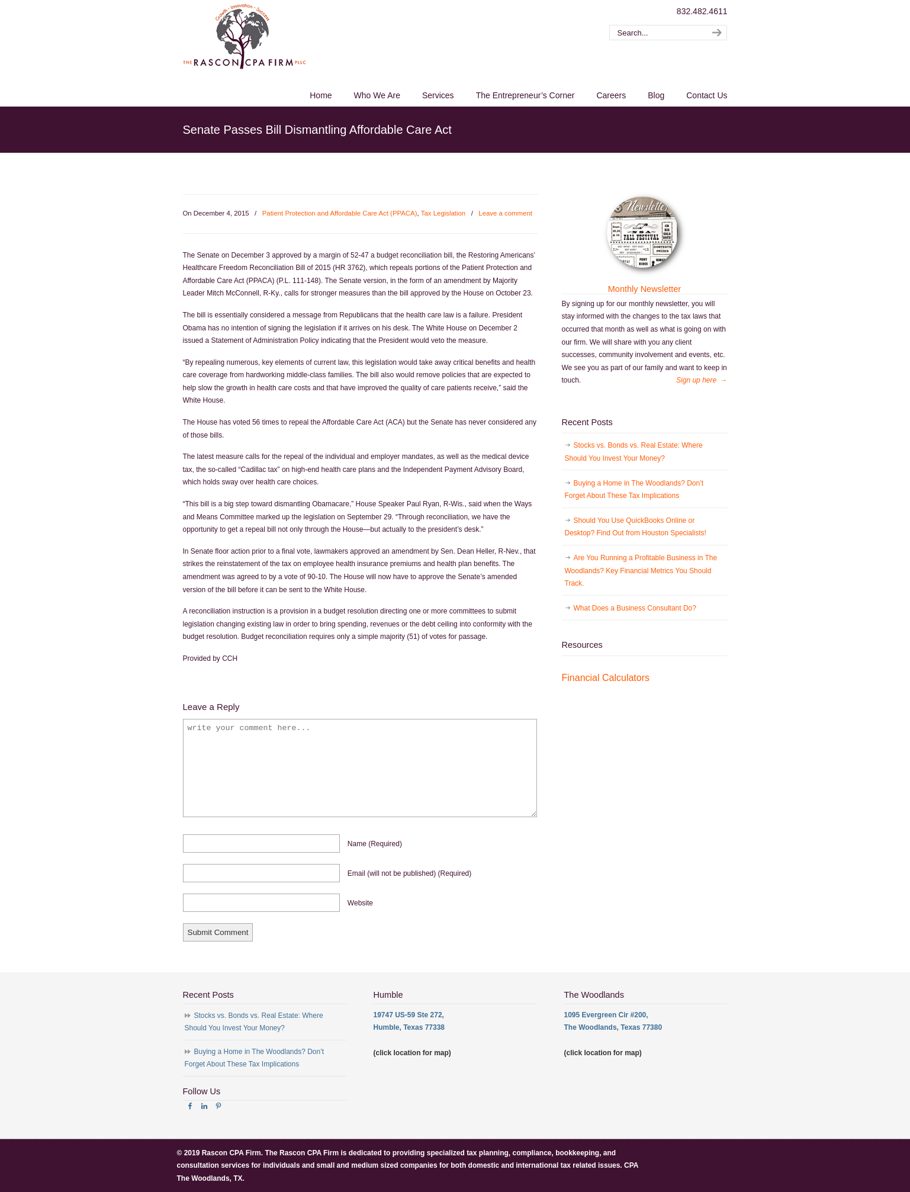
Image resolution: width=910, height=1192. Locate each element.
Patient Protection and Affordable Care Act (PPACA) (339, 213)
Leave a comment (505, 213)
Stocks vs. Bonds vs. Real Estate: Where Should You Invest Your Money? (634, 451)
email (409, 873)
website (360, 903)
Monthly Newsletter (644, 289)
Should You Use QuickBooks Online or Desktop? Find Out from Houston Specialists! (635, 527)
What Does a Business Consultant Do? (635, 608)
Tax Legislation (443, 213)
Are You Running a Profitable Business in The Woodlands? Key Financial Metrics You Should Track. (641, 570)
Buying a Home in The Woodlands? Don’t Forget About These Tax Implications (634, 489)
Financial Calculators (606, 678)
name (375, 844)
